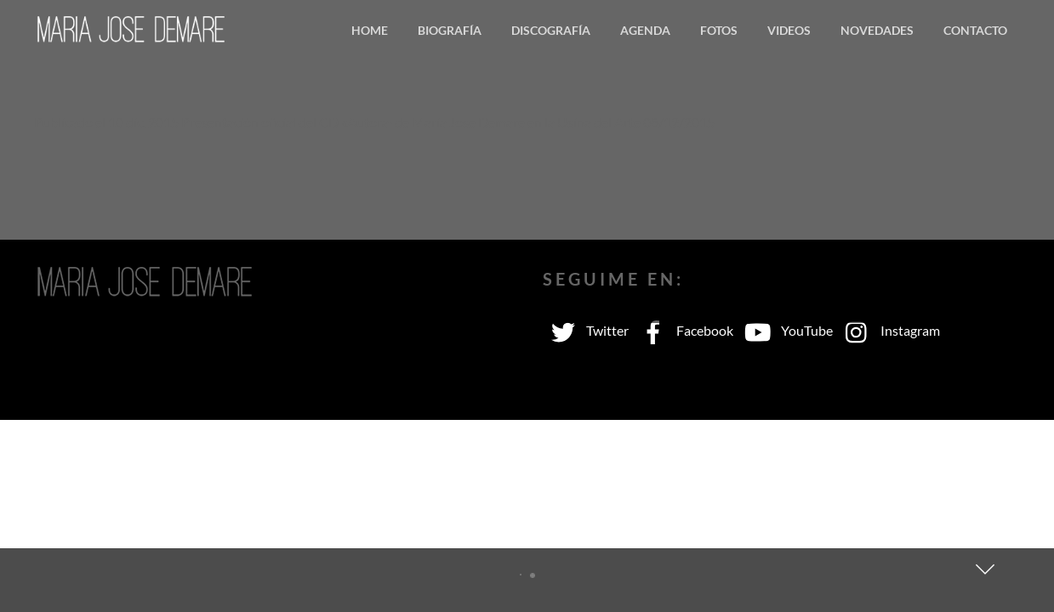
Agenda (645, 30)
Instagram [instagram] (888, 330)
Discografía (550, 30)
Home (369, 30)
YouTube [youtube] (785, 330)
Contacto (975, 30)
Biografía (449, 30)
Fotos (719, 30)
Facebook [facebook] (683, 330)
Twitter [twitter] (586, 330)
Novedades (877, 30)
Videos (789, 30)
